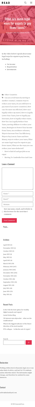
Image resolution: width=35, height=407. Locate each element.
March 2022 (7, 264)
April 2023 (6, 245)
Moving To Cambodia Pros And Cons (18, 157)
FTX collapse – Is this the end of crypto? (16, 329)
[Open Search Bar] (25, 3)
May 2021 (6, 294)
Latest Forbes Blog (9, 315)
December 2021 (8, 273)
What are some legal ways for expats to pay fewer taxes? (17, 142)
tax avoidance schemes (20, 130)
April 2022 (6, 260)
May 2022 (6, 257)
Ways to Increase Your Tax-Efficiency (16, 133)
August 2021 (7, 285)
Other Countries (11, 95)
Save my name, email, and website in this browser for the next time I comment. (18, 211)
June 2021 (6, 291)
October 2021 (7, 279)
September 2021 (8, 282)
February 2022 (8, 267)
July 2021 (6, 288)
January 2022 (7, 270)
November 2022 (8, 248)
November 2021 (8, 276)
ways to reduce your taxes (18, 139)
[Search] (29, 342)
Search (5, 339)
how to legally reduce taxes (20, 119)
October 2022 (7, 251)
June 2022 (6, 254)
